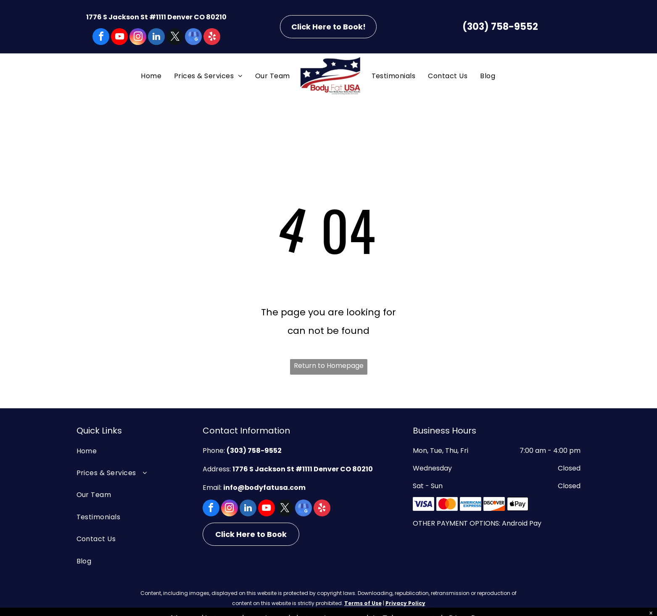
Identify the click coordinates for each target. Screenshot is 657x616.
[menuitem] (151, 76)
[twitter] (174, 37)
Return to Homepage (329, 365)
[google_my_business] (193, 37)
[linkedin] (156, 37)
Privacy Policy (405, 603)
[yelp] (211, 37)
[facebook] (100, 37)
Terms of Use (363, 603)
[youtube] (119, 37)
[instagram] (137, 37)
